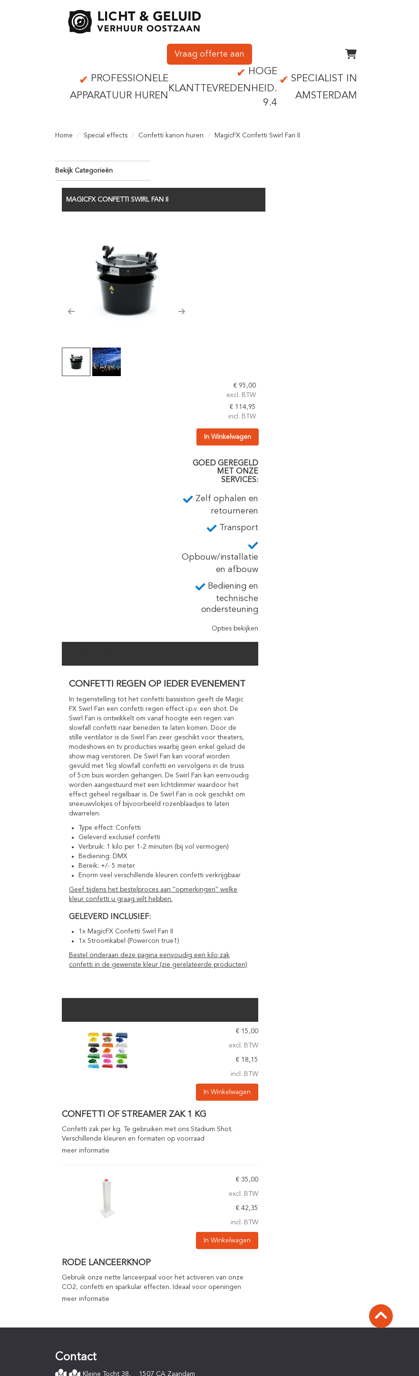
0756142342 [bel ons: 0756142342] (88, 1214)
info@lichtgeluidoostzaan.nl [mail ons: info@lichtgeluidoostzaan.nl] (110, 1230)
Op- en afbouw (246, 1215)
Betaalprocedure (249, 1275)
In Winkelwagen (333, 250)
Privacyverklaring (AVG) (96, 1344)
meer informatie (189, 973)
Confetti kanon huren (171, 133)
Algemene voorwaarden (98, 1335)
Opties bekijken (333, 442)
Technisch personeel (254, 1224)
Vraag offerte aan (209, 52)
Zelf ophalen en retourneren (267, 1196)
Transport (238, 1205)
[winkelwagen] (351, 51)
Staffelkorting (244, 1294)
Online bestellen (248, 1265)
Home (64, 133)
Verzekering (80, 1354)
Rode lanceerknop (209, 1085)
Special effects (105, 133)
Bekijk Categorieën (103, 168)
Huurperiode (243, 1284)
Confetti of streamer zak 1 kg (237, 937)
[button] (174, 270)
